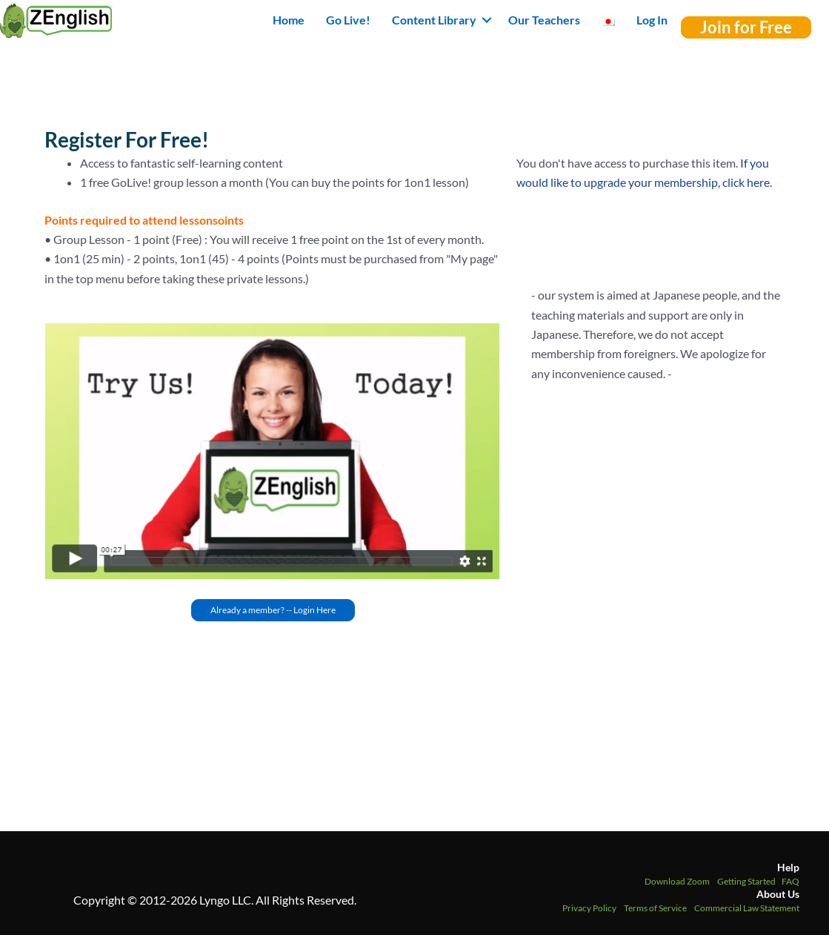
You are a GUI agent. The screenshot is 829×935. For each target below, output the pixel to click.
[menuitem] (608, 20)
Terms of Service (655, 907)
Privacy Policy (589, 907)
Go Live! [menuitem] (348, 20)
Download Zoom (677, 881)
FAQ (790, 881)
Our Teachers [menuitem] (544, 20)
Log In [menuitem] (651, 20)
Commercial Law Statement (746, 907)
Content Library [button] (434, 20)
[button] (486, 20)
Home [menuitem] (288, 20)
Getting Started (746, 881)
